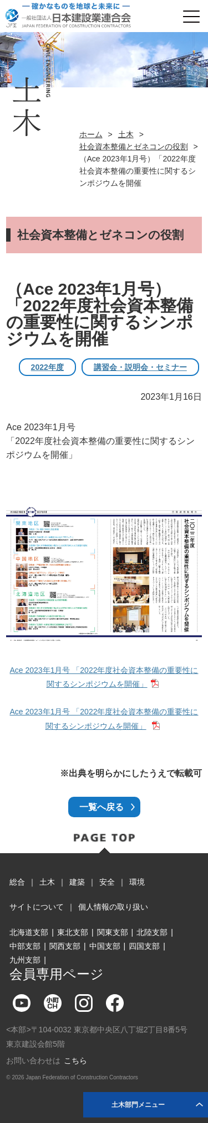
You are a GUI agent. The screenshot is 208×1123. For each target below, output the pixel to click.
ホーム (91, 134)
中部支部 (24, 946)
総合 (17, 881)
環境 (137, 881)
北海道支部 (28, 932)
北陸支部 (152, 932)
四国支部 (144, 946)
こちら (75, 1060)
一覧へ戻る (101, 807)
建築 (77, 881)
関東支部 (112, 932)
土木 (126, 134)
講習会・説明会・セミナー (140, 367)
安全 (107, 881)
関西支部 (64, 946)
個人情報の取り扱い (113, 906)
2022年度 (47, 367)
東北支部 (72, 932)
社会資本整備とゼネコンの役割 (133, 146)
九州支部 (24, 959)
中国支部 (104, 946)
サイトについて (36, 906)
